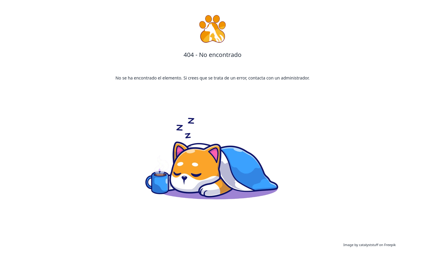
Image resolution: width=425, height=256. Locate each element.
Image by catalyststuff (361, 244)
